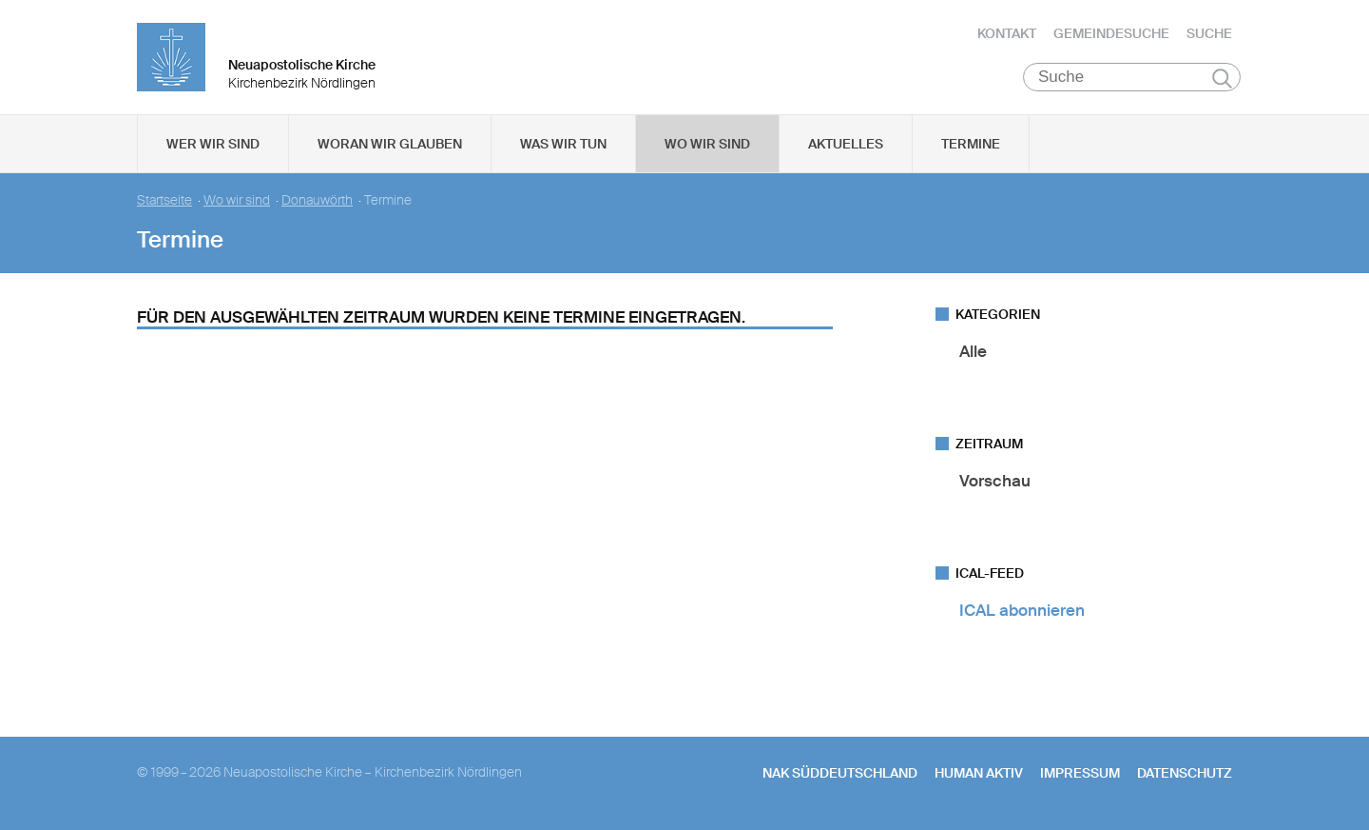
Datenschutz (1184, 772)
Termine (970, 143)
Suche (1209, 33)
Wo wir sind (707, 143)
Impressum (1080, 772)
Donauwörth (317, 200)
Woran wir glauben (390, 143)
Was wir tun (563, 143)
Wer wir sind (213, 143)
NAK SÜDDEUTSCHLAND (839, 772)
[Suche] (1132, 77)
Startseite (164, 200)
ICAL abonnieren (1022, 610)
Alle (973, 351)
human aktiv (979, 772)
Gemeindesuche (1111, 33)
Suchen (1222, 78)
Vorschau (995, 480)
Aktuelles (845, 143)
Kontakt (1006, 33)
